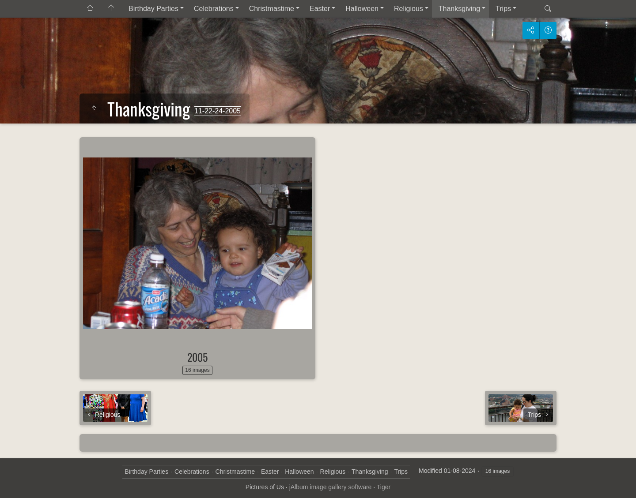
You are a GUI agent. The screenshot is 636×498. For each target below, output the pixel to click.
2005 (197, 357)
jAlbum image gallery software (330, 487)
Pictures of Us (265, 487)
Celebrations (214, 8)
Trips (503, 8)
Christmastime (271, 8)
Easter (320, 8)
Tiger (383, 487)
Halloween (362, 8)
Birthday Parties (153, 8)
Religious (408, 8)
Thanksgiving (459, 8)
